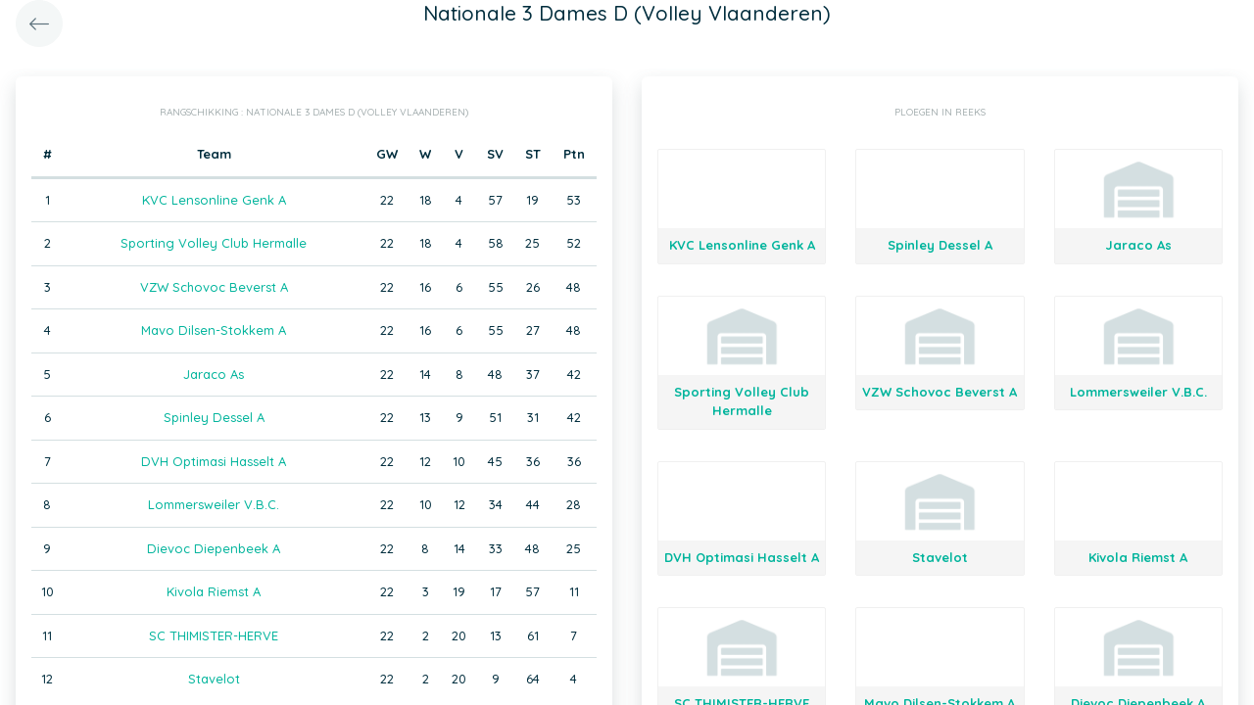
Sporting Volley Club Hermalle (214, 243)
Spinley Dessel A (214, 417)
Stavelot (214, 678)
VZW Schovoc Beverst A (214, 287)
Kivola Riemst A (214, 591)
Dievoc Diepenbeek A (213, 548)
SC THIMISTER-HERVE (213, 635)
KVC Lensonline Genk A (214, 200)
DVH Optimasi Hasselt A (213, 461)
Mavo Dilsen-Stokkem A (213, 330)
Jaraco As (213, 374)
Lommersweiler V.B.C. (213, 504)
